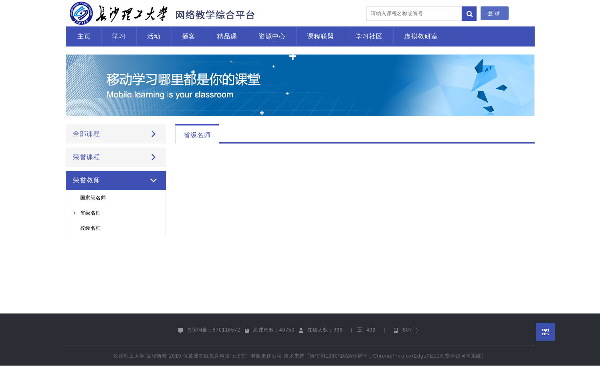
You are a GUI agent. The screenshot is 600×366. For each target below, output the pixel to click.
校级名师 (90, 228)
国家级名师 (93, 197)
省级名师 (90, 213)
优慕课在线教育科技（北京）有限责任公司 (232, 356)
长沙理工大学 (129, 356)
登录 (494, 13)
